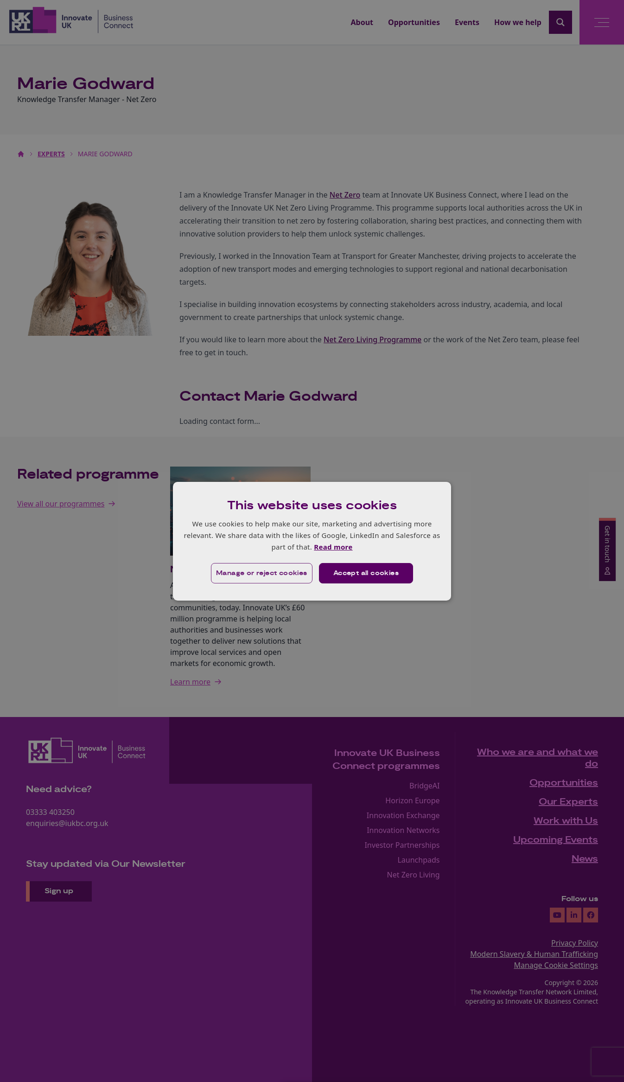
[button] (262, 573)
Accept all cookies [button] (366, 573)
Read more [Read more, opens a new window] (333, 546)
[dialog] (312, 540)
